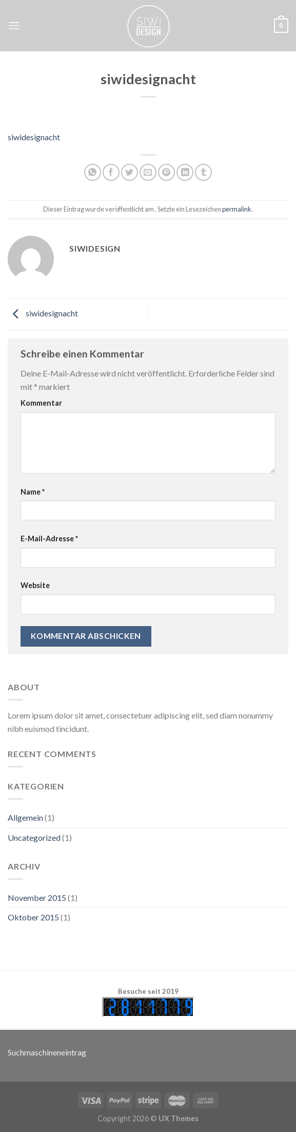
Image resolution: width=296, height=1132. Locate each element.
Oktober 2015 (33, 917)
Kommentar (41, 403)
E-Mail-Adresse (49, 538)
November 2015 (37, 897)
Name (33, 491)
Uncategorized (34, 837)
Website (35, 585)
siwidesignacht (34, 137)
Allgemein (25, 817)
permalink (236, 209)
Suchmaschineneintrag (47, 1052)
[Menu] (14, 25)
